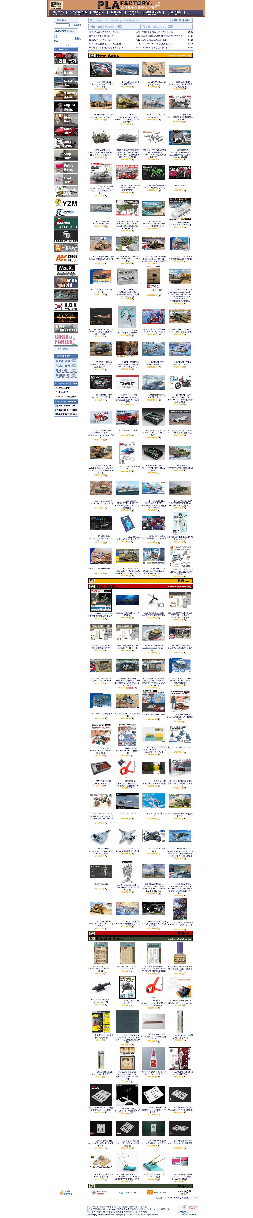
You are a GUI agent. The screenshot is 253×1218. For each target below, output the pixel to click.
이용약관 (168, 1198)
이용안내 (194, 1198)
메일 (95, 1215)
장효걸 (144, 1206)
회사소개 (159, 1198)
